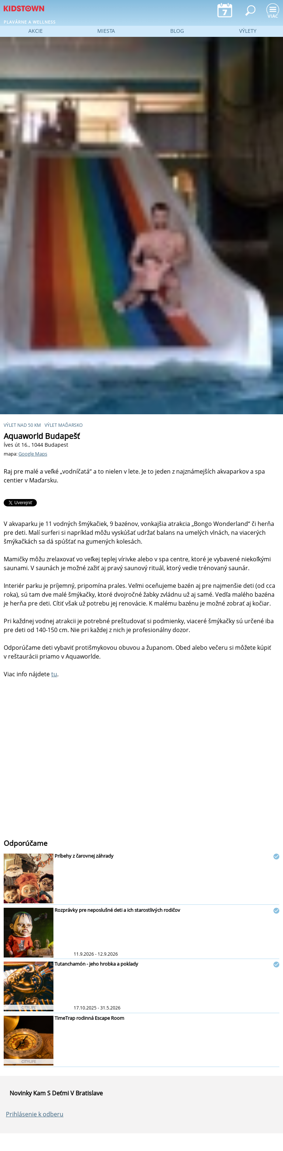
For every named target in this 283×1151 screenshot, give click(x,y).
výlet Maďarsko (64, 425)
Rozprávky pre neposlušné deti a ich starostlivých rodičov (117, 910)
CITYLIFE (28, 1007)
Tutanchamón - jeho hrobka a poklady (96, 963)
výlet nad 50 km (22, 425)
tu (54, 674)
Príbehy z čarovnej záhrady (84, 855)
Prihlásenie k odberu (34, 1114)
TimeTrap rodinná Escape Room (89, 1018)
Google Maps (32, 453)
